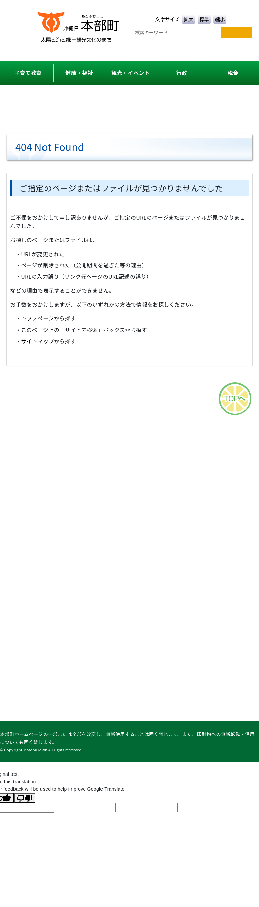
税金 (233, 73)
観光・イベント (130, 73)
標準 (204, 19)
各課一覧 (97, 378)
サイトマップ (37, 341)
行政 (182, 73)
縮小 (220, 19)
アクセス (130, 378)
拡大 (189, 19)
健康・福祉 (79, 73)
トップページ (37, 318)
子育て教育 (27, 73)
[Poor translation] (24, 798)
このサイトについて (176, 378)
